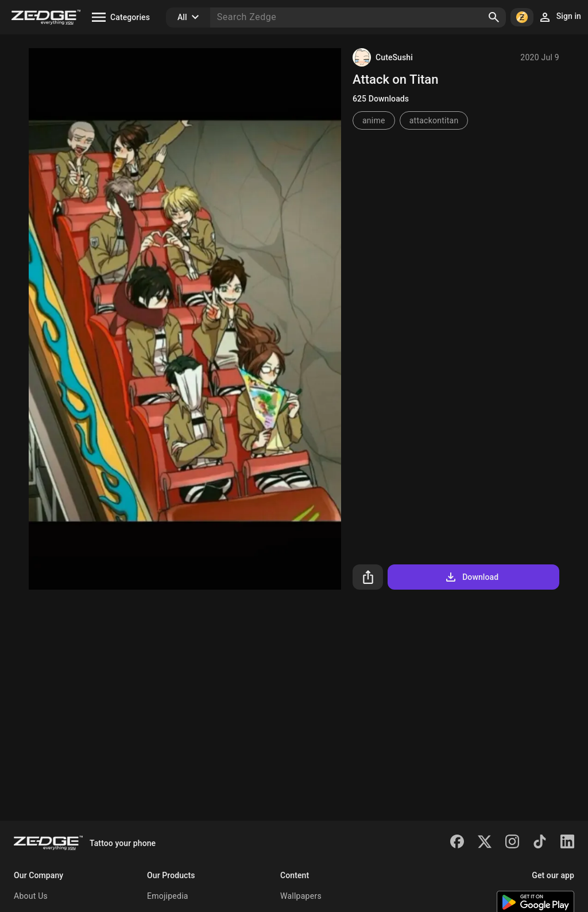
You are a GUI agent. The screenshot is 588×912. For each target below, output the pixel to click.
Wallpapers (301, 896)
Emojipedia (167, 896)
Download (471, 577)
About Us (31, 896)
